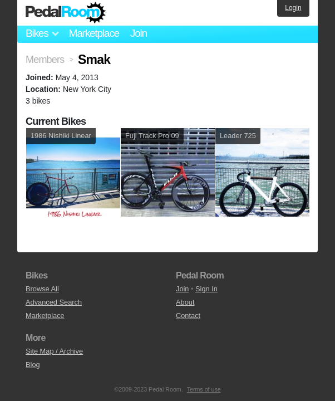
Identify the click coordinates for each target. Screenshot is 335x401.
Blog (33, 364)
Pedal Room (66, 13)
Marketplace (93, 33)
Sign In (206, 289)
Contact (188, 315)
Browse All (42, 289)
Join (138, 33)
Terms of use (204, 389)
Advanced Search (54, 302)
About (185, 302)
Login (293, 8)
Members (45, 59)
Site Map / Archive (54, 351)
